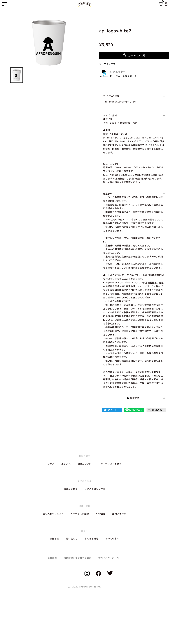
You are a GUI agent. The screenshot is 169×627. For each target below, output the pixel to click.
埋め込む (155, 410)
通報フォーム (119, 513)
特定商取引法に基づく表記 (77, 558)
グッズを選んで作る (94, 488)
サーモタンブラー (108, 64)
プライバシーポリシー (109, 558)
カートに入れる (134, 55)
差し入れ (66, 463)
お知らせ (54, 538)
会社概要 (52, 558)
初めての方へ (112, 538)
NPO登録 (100, 513)
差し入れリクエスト (53, 513)
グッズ (51, 463)
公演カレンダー (86, 463)
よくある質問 (91, 538)
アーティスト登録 (80, 513)
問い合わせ (72, 538)
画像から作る (71, 488)
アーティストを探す (111, 463)
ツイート (112, 409)
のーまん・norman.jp (123, 76)
